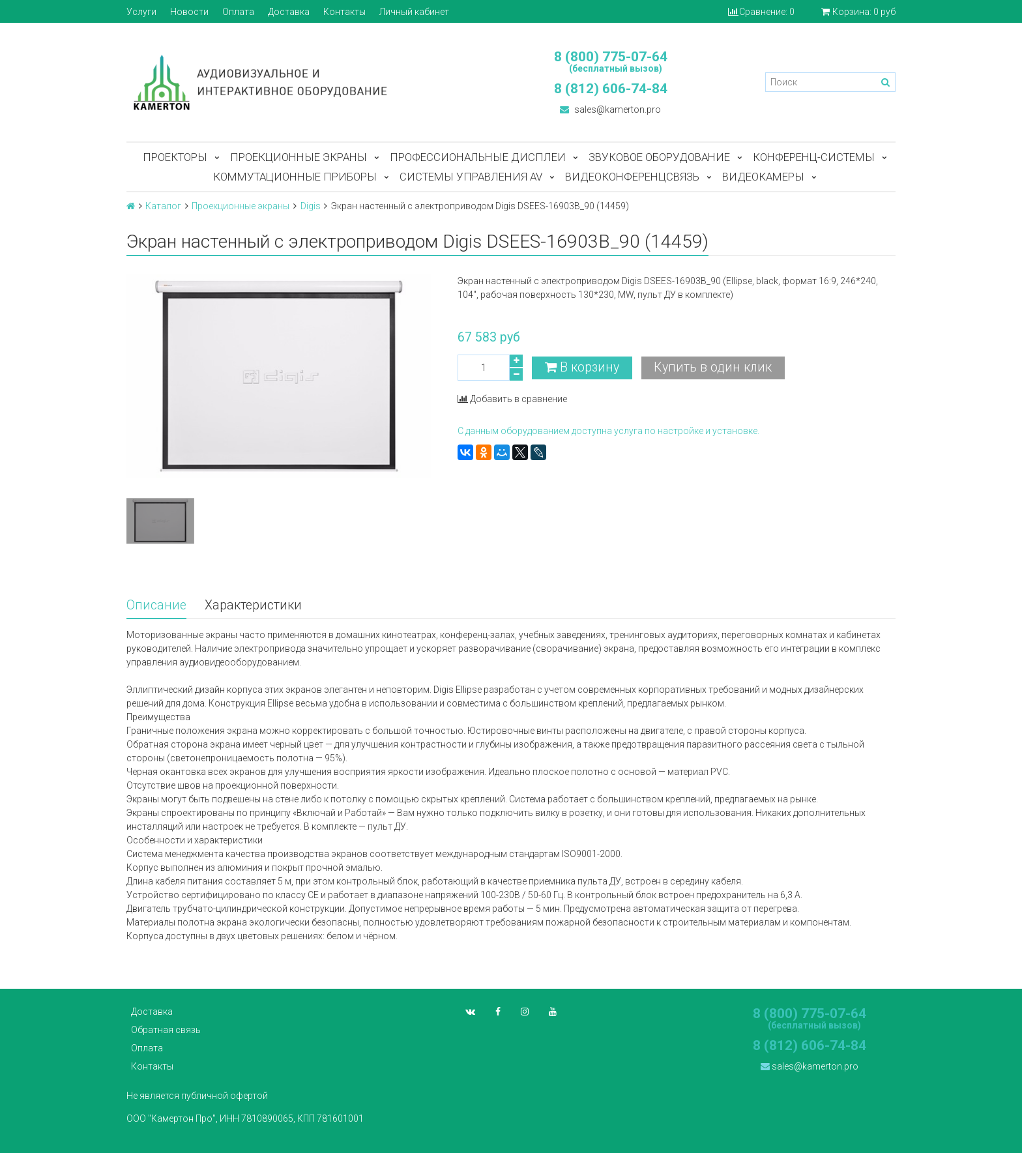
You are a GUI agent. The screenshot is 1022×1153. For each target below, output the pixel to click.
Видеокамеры (763, 176)
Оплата (238, 11)
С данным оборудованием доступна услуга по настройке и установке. (608, 431)
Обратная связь (166, 1030)
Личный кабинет (414, 11)
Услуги (141, 11)
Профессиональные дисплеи (478, 157)
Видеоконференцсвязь (632, 176)
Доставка (289, 11)
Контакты (344, 11)
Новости (189, 11)
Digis (310, 206)
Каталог (163, 206)
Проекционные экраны (298, 157)
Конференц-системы (814, 157)
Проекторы (175, 157)
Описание (156, 605)
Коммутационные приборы (295, 176)
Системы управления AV (471, 176)
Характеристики (253, 605)
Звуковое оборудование (659, 157)
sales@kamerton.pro (610, 109)
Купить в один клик (713, 367)
